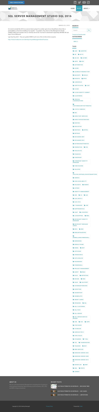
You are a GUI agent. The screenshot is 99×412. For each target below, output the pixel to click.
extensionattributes (81, 143)
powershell (78, 265)
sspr (87, 321)
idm (75, 195)
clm (87, 85)
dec (75, 112)
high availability (79, 181)
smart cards (78, 299)
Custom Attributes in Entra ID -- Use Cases (72, 391)
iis (80, 195)
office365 (77, 251)
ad (74, 54)
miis (75, 229)
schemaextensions (80, 285)
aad (75, 51)
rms (83, 279)
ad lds (76, 58)
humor (85, 184)
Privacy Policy (49, 406)
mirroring (77, 241)
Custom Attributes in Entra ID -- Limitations (73, 395)
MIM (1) (76, 41)
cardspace (77, 82)
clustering (77, 96)
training (77, 346)
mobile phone (78, 244)
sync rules (77, 335)
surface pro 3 (78, 332)
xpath (82, 368)
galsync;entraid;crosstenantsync (85, 173)
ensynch (76, 130)
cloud (76, 89)
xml (75, 368)
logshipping (78, 215)
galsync (76, 169)
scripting (77, 289)
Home (73, 8)
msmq (75, 248)
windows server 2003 (81, 352)
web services (78, 349)
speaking (77, 303)
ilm (86, 195)
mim (81, 229)
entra (85, 130)
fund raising (78, 166)
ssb (75, 321)
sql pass (76, 310)
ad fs (80, 54)
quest (76, 272)
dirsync (76, 123)
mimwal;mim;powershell (81, 236)
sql (85, 303)
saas (75, 282)
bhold (85, 75)
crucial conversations (78, 100)
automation (78, 64)
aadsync (83, 51)
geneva (76, 177)
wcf (84, 346)
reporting (84, 275)
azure (76, 68)
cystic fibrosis (79, 109)
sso (81, 321)
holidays (77, 184)
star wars (77, 325)
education (77, 126)
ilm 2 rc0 (77, 202)
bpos (84, 78)
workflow (77, 364)
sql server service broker (80, 317)
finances (77, 154)
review (76, 279)
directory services (80, 116)
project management (81, 268)
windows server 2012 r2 (81, 360)
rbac (82, 272)
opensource (78, 254)
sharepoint (77, 292)
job (86, 205)
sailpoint (84, 282)
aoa (82, 61)
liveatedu (84, 212)
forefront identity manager (80, 161)
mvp (82, 248)
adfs (75, 61)
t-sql (85, 339)
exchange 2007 (78, 136)
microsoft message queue (80, 225)
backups (76, 75)
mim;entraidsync (79, 232)
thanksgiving (84, 342)
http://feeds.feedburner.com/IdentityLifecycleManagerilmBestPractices (28, 39)
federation (77, 147)
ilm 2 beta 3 (77, 198)
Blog (79, 8)
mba (87, 215)
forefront (77, 157)
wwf (85, 364)
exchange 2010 (78, 140)
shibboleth (77, 296)
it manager (77, 205)
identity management (81, 191)
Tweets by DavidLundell (78, 34)
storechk (77, 328)
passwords (77, 261)
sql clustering (79, 306)
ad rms (84, 58)
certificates (78, 85)
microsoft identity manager (80, 220)
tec (75, 342)
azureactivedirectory (81, 71)
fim (86, 147)
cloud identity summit (81, 92)
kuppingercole (79, 208)
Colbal (80, 406)
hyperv (76, 188)
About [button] (87, 8)
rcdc (75, 275)
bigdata (76, 78)
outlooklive (78, 258)
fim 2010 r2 (77, 150)
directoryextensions (81, 119)
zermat (76, 371)
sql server (77, 313)
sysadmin (77, 339)
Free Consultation (16, 2)
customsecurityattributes (82, 105)
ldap (75, 212)
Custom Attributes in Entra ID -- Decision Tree (73, 386)
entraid (76, 133)
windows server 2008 (81, 356)
